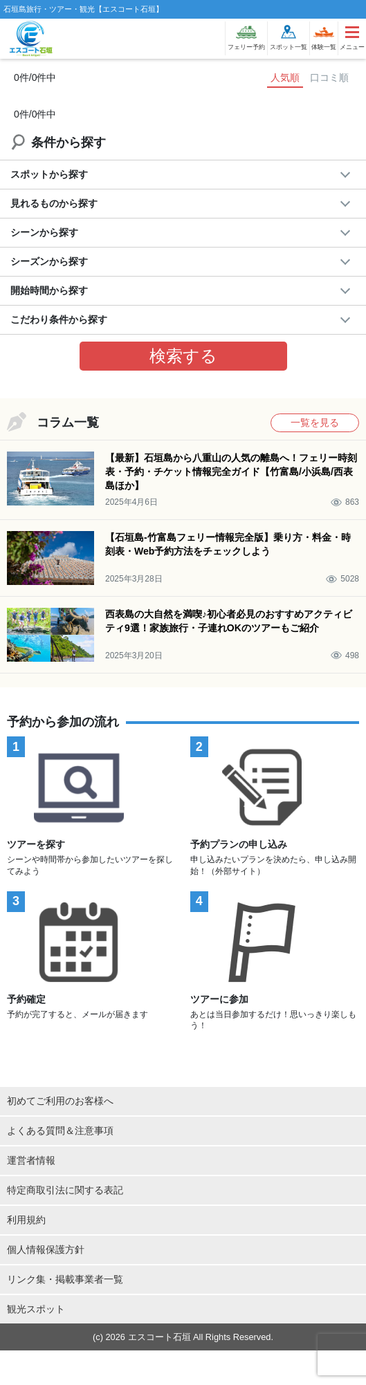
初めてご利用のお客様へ (60, 1100)
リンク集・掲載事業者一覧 (65, 1279)
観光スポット (36, 1308)
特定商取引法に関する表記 (65, 1190)
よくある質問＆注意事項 (60, 1130)
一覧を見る (315, 422)
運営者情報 (31, 1160)
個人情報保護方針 (45, 1249)
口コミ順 (329, 77)
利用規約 (26, 1219)
